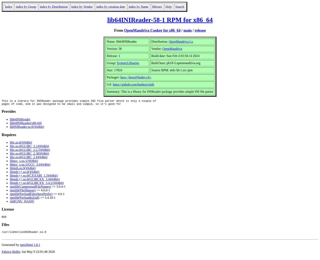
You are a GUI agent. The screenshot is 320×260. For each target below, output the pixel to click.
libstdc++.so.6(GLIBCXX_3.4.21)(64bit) (37, 184)
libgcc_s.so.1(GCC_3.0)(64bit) (30, 165)
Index (8, 6)
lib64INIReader (20, 120)
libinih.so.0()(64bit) (23, 169)
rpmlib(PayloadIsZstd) (24, 199)
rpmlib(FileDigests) (23, 191)
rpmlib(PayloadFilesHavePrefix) (31, 195)
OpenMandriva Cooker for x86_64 (152, 30)
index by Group (26, 6)
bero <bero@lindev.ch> (135, 77)
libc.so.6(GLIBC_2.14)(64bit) (29, 147)
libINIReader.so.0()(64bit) (27, 128)
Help (169, 6)
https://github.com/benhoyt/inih (133, 84)
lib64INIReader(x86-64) (26, 124)
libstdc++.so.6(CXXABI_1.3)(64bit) (34, 177)
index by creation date (110, 6)
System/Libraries (128, 63)
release (200, 30)
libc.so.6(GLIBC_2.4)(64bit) (28, 158)
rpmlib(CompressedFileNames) (30, 188)
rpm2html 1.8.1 (30, 248)
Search (179, 6)
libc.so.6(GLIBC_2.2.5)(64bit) (30, 151)
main (187, 30)
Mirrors (157, 6)
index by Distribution (54, 6)
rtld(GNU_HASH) (22, 202)
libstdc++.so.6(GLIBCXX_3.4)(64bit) (35, 180)
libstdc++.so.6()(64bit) (24, 173)
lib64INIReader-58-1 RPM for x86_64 (160, 19)
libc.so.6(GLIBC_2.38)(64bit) (29, 154)
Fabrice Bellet (11, 255)
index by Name (139, 6)
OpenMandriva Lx (181, 41)
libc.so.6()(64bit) (21, 143)
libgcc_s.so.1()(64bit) (24, 162)
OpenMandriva (172, 48)
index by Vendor (82, 6)
